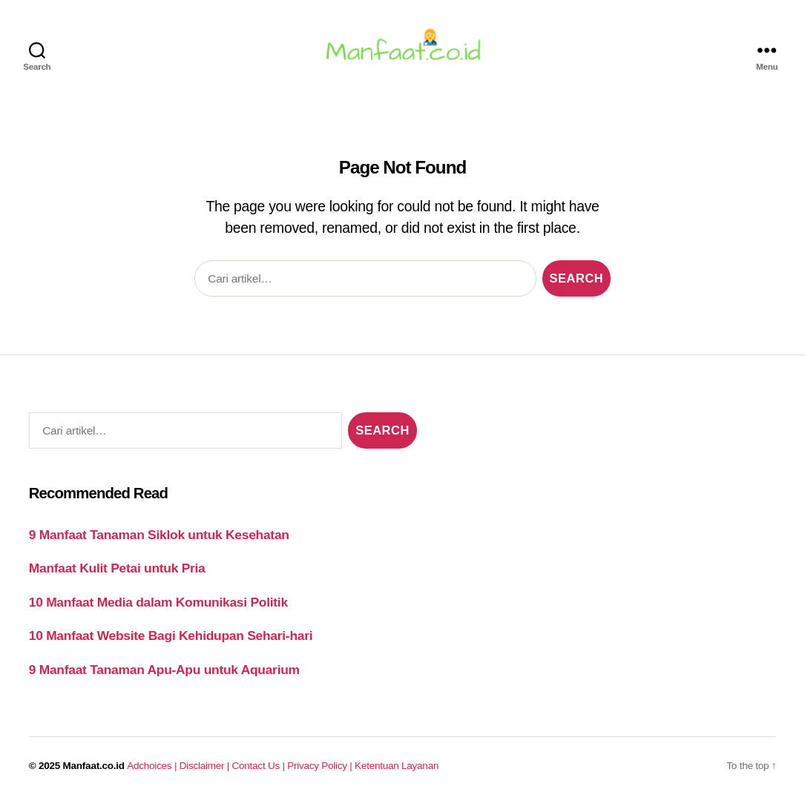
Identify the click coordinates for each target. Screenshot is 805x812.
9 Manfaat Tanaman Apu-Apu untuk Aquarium (164, 676)
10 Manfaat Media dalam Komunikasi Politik (158, 608)
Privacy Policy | (321, 772)
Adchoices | (153, 772)
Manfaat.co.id (94, 772)
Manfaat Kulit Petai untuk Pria (117, 574)
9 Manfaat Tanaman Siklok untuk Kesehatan (159, 541)
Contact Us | (260, 772)
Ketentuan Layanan (396, 772)
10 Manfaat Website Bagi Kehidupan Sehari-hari (171, 642)
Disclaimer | (206, 772)
